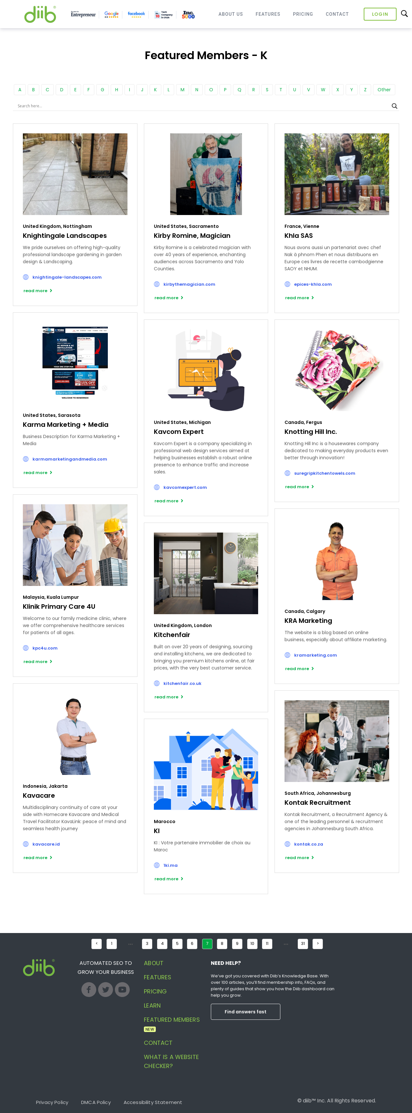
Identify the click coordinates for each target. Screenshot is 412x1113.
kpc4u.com (45, 648)
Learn (152, 1005)
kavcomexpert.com (185, 487)
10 (252, 943)
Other (384, 89)
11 (267, 943)
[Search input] (203, 106)
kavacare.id (46, 844)
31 (303, 943)
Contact (337, 14)
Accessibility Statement (153, 1102)
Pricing (303, 14)
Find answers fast (246, 1012)
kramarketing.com (315, 655)
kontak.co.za (308, 844)
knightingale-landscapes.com (67, 277)
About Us (231, 14)
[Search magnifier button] (394, 106)
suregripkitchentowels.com (324, 473)
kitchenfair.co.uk (182, 683)
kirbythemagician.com (189, 284)
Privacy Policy (52, 1102)
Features (268, 14)
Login (380, 14)
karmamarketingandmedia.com (70, 459)
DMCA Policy (96, 1102)
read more (35, 291)
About (154, 963)
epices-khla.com (313, 284)
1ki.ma (171, 865)
